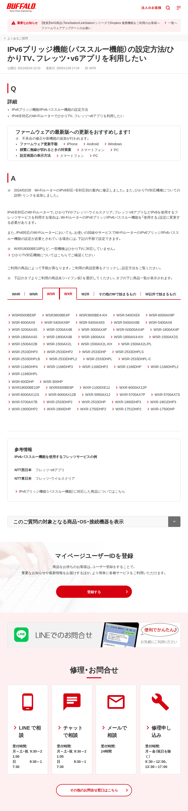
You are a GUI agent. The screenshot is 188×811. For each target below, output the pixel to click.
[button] (94, 592)
